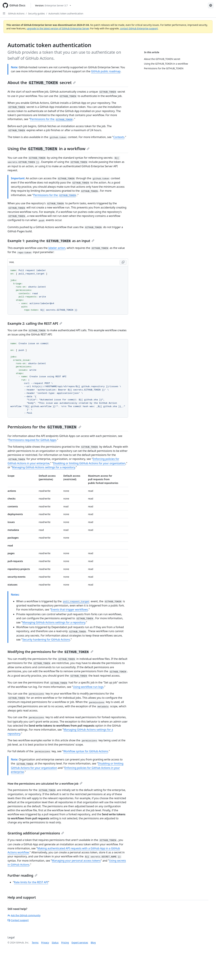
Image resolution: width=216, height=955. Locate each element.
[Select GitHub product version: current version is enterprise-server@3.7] (53, 5)
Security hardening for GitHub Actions (46, 639)
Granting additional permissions (36, 833)
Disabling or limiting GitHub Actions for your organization (89, 463)
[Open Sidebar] (4, 13)
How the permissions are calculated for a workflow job (45, 783)
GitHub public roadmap (106, 71)
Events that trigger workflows (69, 609)
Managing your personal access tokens (76, 860)
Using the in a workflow (48, 148)
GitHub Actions (16, 13)
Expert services (79, 942)
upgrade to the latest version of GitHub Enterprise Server (58, 28)
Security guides (36, 13)
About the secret (42, 82)
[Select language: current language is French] (210, 5)
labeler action (56, 248)
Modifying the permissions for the (50, 651)
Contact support (18, 920)
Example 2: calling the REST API (35, 323)
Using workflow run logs (88, 687)
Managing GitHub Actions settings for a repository (43, 467)
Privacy (45, 942)
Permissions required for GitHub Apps (32, 440)
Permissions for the (51, 119)
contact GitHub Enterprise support (139, 28)
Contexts (118, 137)
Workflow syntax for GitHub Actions (85, 751)
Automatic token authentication (65, 13)
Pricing (65, 942)
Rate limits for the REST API (31, 882)
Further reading (22, 875)
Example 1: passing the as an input (51, 240)
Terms (35, 942)
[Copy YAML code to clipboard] (123, 262)
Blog (93, 942)
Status (55, 942)
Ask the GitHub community (24, 915)
